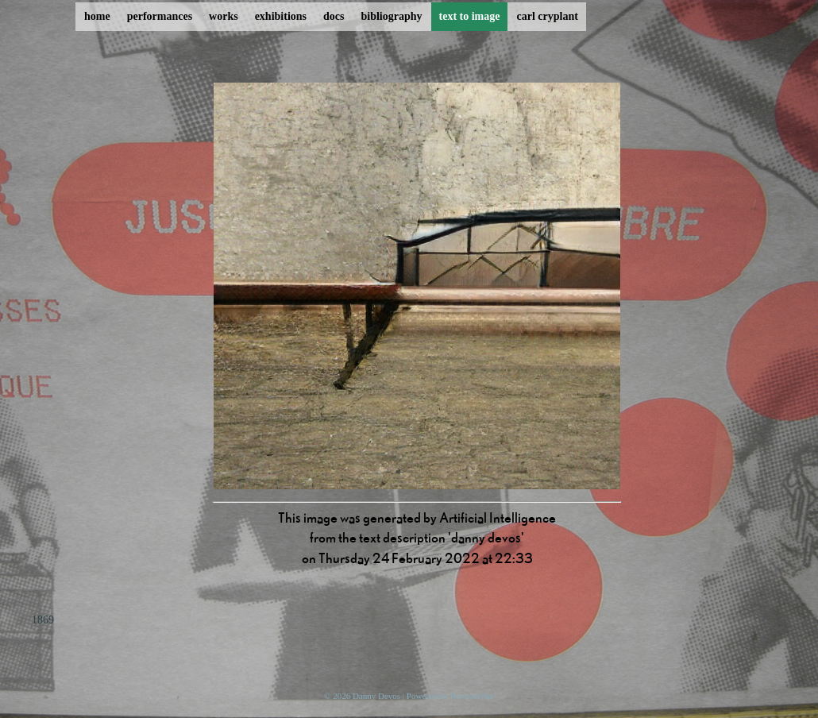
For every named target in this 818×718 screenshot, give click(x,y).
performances (159, 16)
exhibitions (281, 16)
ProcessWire (472, 696)
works (223, 16)
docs (333, 16)
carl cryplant (546, 16)
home (97, 16)
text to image (469, 16)
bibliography (391, 16)
